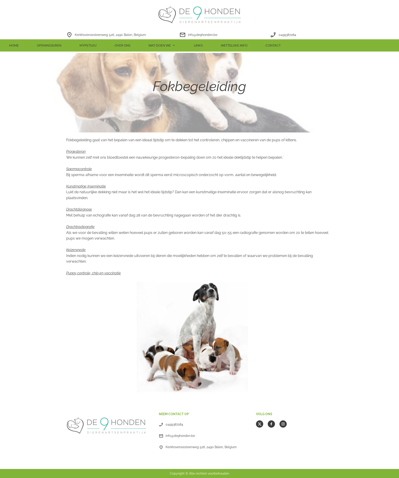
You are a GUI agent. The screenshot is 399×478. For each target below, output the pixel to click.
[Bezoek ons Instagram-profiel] (283, 424)
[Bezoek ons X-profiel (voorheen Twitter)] (259, 424)
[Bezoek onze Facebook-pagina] (271, 424)
